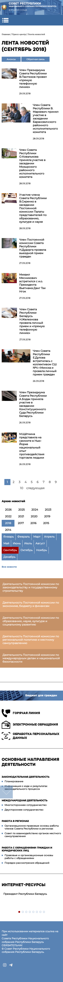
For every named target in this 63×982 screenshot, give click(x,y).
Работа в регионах (15, 821)
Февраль (23, 536)
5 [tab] (33, 912)
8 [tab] (44, 912)
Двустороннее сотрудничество (24, 809)
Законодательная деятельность (25, 776)
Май (6, 543)
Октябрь (26, 550)
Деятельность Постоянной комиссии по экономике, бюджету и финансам (31, 604)
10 (21, 488)
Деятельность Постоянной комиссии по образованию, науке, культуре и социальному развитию (31, 621)
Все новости (9, 566)
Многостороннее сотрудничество (26, 805)
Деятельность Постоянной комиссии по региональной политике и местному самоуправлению (31, 640)
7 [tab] (40, 912)
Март (36, 536)
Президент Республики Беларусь (25, 893)
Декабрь (9, 556)
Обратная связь (35, 59)
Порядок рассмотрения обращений (27, 862)
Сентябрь (10, 550)
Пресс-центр (19, 34)
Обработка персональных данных (30, 736)
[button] (5, 20)
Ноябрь (41, 550)
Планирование (14, 781)
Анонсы (11, 59)
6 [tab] (37, 912)
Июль (28, 543)
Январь (8, 536)
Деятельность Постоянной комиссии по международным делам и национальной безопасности (31, 658)
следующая (35, 488)
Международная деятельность (24, 800)
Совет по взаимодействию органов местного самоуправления (33, 835)
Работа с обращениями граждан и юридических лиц (27, 849)
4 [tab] (30, 912)
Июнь (17, 543)
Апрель (49, 536)
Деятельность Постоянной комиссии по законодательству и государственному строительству (31, 587)
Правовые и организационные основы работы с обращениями (29, 857)
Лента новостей (36, 34)
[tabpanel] (31, 894)
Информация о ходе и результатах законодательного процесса (26, 788)
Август (40, 543)
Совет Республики (32, 5)
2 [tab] (23, 912)
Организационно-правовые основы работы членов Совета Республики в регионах (32, 827)
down (6, 792)
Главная (6, 34)
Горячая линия (21, 713)
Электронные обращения (30, 725)
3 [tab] (26, 912)
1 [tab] (19, 912)
